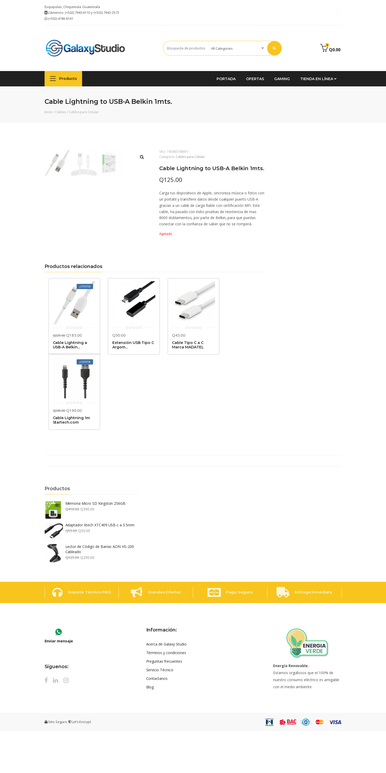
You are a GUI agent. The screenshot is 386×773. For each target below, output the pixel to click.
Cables (60, 112)
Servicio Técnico (159, 711)
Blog (150, 728)
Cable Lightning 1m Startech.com (71, 462)
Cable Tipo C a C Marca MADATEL (188, 387)
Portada (226, 78)
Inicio (49, 112)
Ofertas (255, 78)
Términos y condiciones (166, 694)
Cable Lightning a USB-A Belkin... (70, 387)
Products (63, 78)
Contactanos (157, 720)
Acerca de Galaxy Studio (166, 685)
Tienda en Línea (318, 78)
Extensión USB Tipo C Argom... (133, 387)
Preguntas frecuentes (164, 703)
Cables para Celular (84, 112)
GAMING (282, 78)
